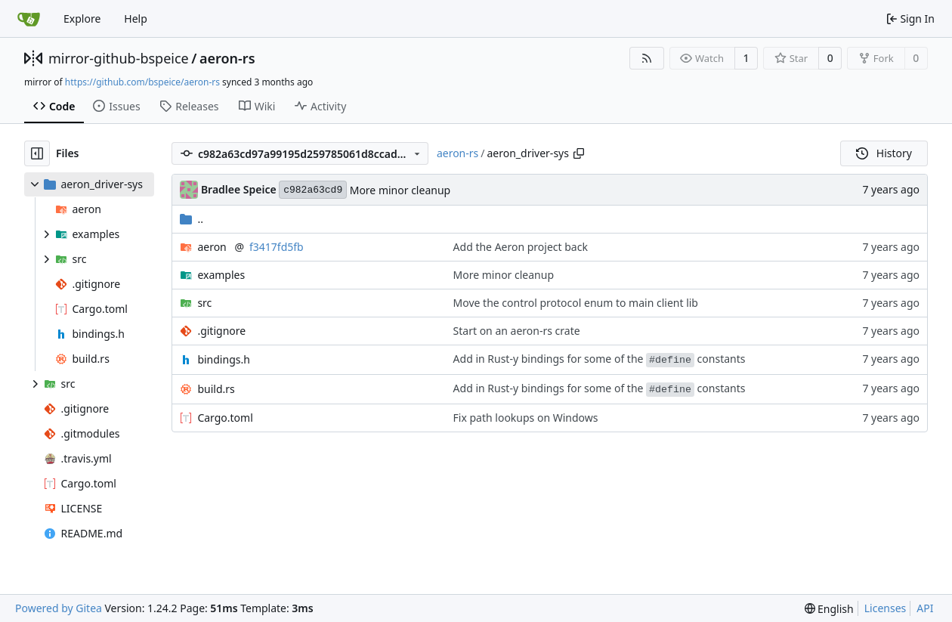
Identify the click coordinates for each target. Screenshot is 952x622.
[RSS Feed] (646, 58)
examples (221, 275)
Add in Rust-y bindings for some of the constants (599, 358)
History (884, 153)
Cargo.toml (224, 417)
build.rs (215, 389)
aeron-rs (227, 58)
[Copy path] (578, 153)
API (924, 608)
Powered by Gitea (58, 608)
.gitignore (221, 330)
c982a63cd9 (312, 190)
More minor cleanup (400, 190)
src (204, 303)
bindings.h (223, 359)
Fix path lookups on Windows (525, 417)
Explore (81, 18)
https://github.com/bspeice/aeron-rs (142, 82)
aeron (211, 247)
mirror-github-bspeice (118, 58)
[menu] (829, 609)
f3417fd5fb (276, 247)
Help (135, 18)
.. (191, 219)
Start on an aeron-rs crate (516, 330)
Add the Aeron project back (520, 247)
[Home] (29, 18)
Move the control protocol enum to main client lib (575, 303)
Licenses (885, 608)
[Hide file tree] (37, 153)
